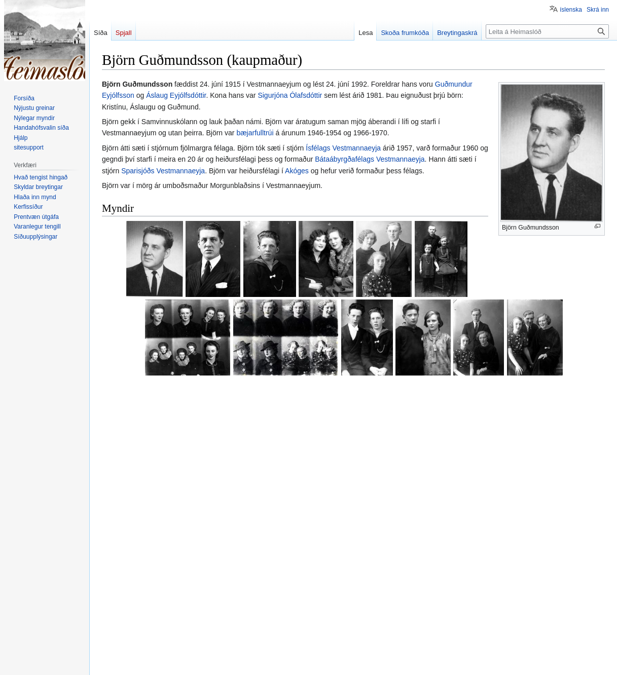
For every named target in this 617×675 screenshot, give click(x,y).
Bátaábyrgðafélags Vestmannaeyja (369, 159)
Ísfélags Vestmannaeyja (343, 148)
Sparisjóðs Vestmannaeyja (163, 171)
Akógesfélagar (207, 607)
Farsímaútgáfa (278, 662)
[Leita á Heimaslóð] (547, 31)
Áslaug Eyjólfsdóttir (176, 95)
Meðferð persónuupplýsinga (136, 662)
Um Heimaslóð (200, 662)
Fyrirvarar (239, 662)
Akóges (297, 171)
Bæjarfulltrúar (155, 607)
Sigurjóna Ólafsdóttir (290, 95)
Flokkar (116, 607)
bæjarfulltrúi (254, 133)
